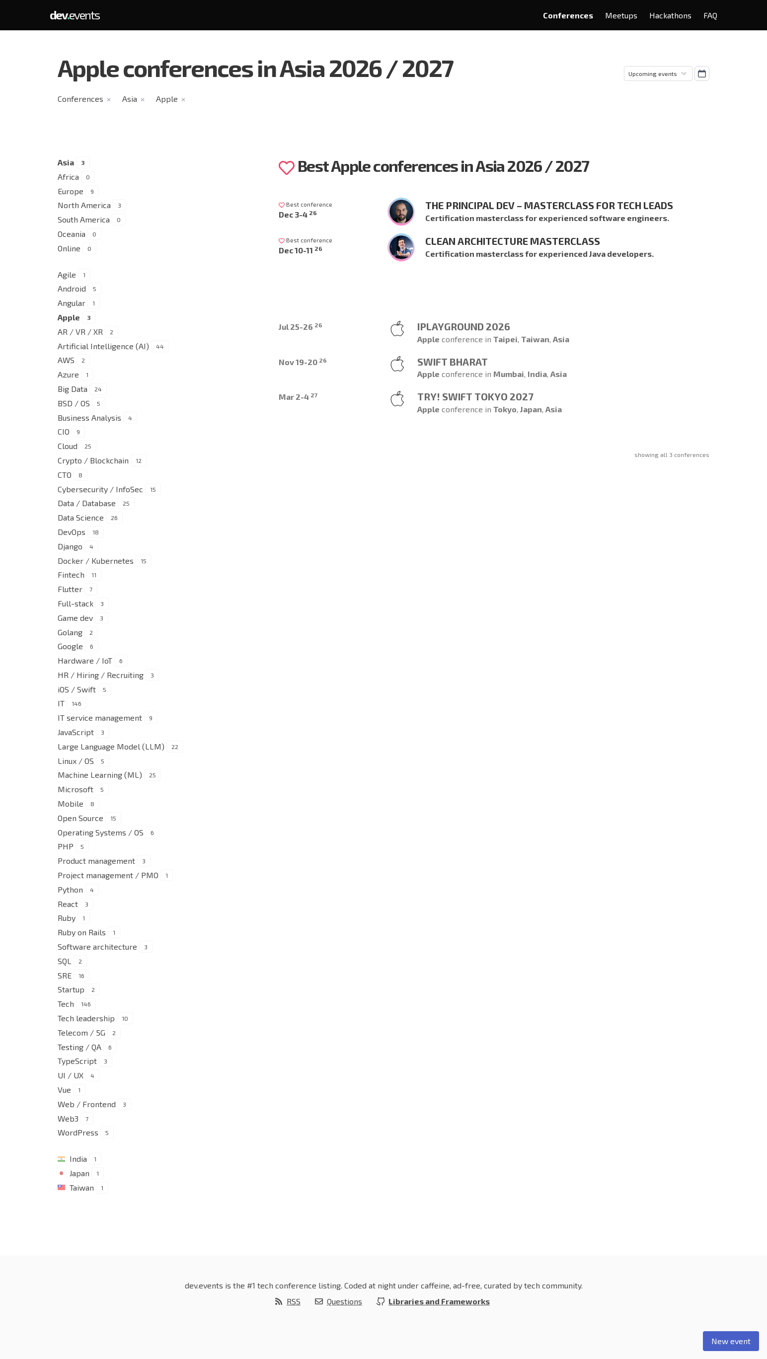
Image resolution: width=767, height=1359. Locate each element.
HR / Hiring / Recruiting (101, 675)
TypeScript (77, 1060)
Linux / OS (76, 760)
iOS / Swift (77, 689)
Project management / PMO (108, 875)
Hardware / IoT (85, 660)
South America (84, 219)
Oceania (71, 233)
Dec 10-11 (300, 250)
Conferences (568, 15)
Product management (96, 860)
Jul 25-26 (300, 326)
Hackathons (670, 15)
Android (72, 288)
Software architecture (97, 946)
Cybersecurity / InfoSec (100, 489)
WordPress (78, 1132)
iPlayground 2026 (463, 326)
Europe (70, 191)
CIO (64, 431)
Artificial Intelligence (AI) (103, 346)
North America (84, 205)
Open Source (80, 818)
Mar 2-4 (298, 396)
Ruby (67, 917)
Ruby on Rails (82, 932)
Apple (167, 98)
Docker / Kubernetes (96, 560)
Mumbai (508, 373)
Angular (71, 302)
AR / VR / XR (80, 331)
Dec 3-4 (298, 214)
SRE (65, 975)
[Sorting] (658, 73)
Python (70, 889)
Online (69, 248)
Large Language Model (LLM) (111, 746)
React (68, 903)
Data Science (81, 517)
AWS (66, 360)
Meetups (621, 15)
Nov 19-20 (303, 362)
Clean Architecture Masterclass (512, 241)
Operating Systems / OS (101, 832)
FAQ (710, 15)
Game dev (75, 617)
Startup (71, 989)
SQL (65, 961)
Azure (68, 374)
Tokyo (505, 409)
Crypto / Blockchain (93, 460)
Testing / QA (79, 1047)
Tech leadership (86, 1018)
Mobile (70, 803)
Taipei (505, 339)
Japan (79, 1173)
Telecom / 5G (81, 1032)
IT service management (100, 717)
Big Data (72, 388)
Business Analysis (89, 417)
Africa (68, 176)
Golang (70, 632)
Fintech (71, 574)
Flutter (70, 589)
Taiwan (82, 1187)
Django (70, 546)
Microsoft (75, 789)
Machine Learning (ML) (100, 774)
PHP (66, 846)
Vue (64, 1089)
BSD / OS (74, 403)
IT (61, 703)
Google (70, 646)
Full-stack (75, 603)
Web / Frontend (87, 1104)
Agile (67, 274)
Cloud (67, 446)
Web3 (68, 1118)
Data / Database (87, 503)
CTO (65, 474)
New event (731, 1341)
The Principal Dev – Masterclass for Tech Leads (549, 205)
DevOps (71, 531)
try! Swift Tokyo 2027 (475, 396)
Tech (66, 1003)
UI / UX (70, 1075)
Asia (129, 98)
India (78, 1158)
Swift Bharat (452, 362)
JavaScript (76, 732)
